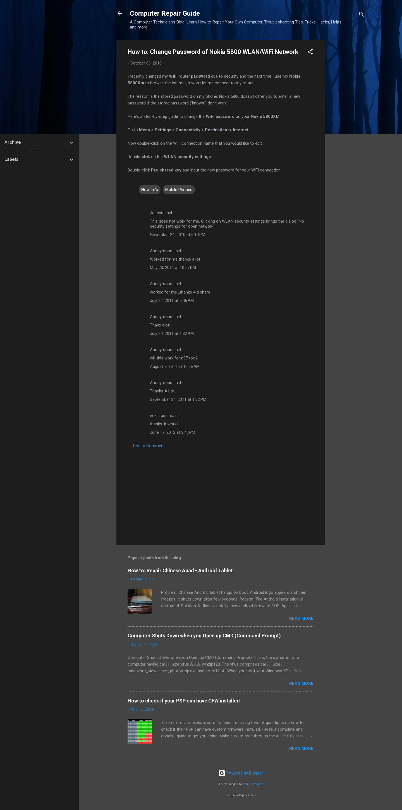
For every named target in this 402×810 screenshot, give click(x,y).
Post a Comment (149, 445)
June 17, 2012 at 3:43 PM (172, 432)
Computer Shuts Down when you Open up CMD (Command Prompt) (204, 636)
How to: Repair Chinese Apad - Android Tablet (180, 570)
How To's (149, 189)
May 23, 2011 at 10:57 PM (173, 267)
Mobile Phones (178, 189)
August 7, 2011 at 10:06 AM (175, 366)
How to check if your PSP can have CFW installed (184, 701)
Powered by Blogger (241, 773)
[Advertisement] (347, 124)
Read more (301, 618)
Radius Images (253, 784)
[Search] (361, 15)
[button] (310, 52)
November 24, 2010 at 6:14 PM (177, 234)
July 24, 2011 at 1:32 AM (172, 333)
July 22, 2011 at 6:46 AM (172, 300)
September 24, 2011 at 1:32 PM (178, 399)
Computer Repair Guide (165, 13)
